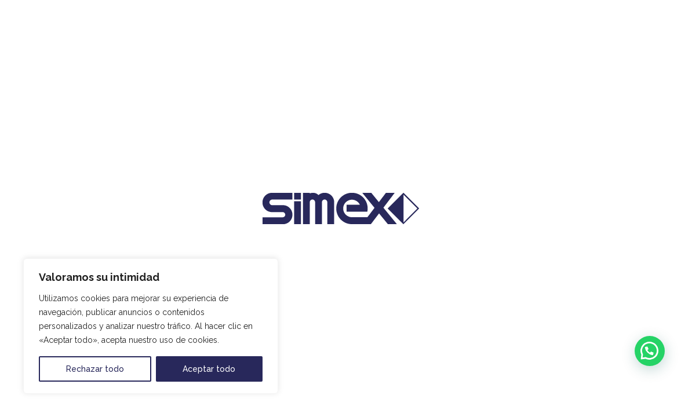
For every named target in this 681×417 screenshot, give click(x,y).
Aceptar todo (209, 369)
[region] (150, 326)
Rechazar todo (95, 369)
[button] (650, 351)
